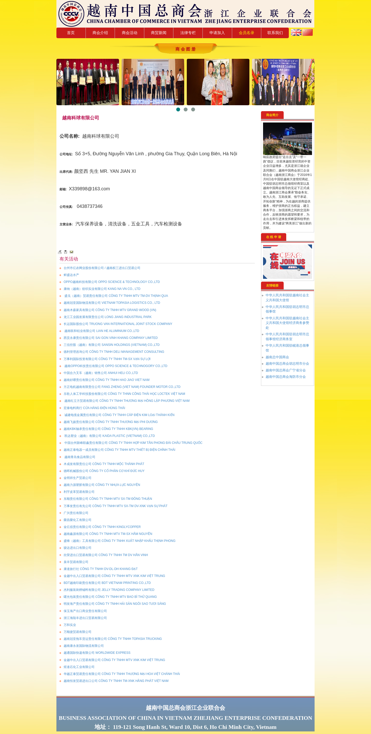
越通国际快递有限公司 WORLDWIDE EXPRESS (97, 653)
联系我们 (275, 32)
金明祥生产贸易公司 (77, 478)
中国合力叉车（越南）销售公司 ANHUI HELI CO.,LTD (101, 373)
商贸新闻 (158, 32)
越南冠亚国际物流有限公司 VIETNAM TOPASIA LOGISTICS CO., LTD (112, 303)
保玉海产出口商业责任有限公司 (85, 611)
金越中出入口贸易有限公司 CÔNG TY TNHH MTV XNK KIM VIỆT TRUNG (114, 576)
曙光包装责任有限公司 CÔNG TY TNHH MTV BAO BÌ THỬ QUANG (110, 597)
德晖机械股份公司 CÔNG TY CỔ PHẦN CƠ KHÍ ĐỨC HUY (104, 471)
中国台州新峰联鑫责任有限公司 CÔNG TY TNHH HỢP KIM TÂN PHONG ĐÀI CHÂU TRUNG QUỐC (133, 443)
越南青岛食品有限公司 (79, 457)
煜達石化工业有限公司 (79, 667)
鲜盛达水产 (71, 275)
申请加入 (217, 32)
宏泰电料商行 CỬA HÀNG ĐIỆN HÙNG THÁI (94, 408)
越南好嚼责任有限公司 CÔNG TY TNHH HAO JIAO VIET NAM (106, 380)
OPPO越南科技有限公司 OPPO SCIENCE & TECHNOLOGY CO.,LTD (112, 282)
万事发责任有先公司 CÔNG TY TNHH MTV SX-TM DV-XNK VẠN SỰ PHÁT (115, 506)
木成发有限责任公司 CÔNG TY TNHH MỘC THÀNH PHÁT (104, 464)
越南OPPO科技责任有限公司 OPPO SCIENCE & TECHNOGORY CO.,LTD (115, 366)
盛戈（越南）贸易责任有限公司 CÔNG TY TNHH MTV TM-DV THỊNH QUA (116, 296)
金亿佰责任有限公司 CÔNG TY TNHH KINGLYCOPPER (102, 527)
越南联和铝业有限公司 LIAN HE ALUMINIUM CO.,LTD (101, 331)
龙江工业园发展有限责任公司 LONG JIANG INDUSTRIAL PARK (107, 317)
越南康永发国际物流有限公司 (84, 646)
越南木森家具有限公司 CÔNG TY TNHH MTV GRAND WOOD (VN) (110, 310)
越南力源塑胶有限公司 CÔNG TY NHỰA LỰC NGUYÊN (102, 485)
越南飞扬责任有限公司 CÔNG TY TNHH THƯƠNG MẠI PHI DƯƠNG (111, 422)
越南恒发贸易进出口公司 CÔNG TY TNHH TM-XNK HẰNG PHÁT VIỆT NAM (116, 681)
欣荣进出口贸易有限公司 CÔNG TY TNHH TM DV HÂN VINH (106, 555)
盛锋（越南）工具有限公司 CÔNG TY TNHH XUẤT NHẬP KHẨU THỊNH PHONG (119, 541)
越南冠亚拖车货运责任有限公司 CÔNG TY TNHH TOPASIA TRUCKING (113, 639)
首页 (71, 32)
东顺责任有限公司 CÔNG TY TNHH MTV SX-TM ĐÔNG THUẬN (108, 499)
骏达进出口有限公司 (77, 548)
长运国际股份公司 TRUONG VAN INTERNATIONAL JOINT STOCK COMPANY (118, 324)
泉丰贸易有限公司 (76, 562)
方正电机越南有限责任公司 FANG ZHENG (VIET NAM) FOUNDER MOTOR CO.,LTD (122, 387)
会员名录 (246, 32)
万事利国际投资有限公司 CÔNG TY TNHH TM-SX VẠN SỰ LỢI (107, 359)
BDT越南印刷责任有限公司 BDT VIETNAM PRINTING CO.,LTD (107, 583)
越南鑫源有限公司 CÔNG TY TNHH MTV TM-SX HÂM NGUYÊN (108, 534)
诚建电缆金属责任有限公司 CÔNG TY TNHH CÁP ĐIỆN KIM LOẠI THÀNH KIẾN (119, 415)
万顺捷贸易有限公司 (77, 632)
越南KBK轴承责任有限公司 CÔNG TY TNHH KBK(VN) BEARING (108, 429)
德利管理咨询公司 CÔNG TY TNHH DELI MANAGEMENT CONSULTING (114, 352)
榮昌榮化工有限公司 (77, 520)
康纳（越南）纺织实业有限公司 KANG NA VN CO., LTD (102, 289)
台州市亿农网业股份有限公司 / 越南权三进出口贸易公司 (102, 268)
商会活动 (129, 32)
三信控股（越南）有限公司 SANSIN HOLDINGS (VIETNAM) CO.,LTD (111, 345)
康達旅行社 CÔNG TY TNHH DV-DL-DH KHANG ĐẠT (101, 569)
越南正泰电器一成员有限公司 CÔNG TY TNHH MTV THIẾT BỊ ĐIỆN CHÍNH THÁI (119, 450)
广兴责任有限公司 (76, 513)
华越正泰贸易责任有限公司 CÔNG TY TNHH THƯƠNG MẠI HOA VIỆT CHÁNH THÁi (122, 674)
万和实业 (70, 625)
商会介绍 (100, 32)
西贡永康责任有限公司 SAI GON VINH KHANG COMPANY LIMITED (111, 338)
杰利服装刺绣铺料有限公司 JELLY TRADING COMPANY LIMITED (109, 590)
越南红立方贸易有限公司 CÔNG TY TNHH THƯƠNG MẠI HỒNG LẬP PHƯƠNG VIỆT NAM (127, 401)
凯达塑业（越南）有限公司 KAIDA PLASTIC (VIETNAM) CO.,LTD (109, 436)
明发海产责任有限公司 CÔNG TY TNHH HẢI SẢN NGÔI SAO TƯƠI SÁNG (115, 604)
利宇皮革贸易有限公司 (79, 492)
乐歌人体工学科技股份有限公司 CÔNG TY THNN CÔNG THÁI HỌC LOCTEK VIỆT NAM (124, 394)
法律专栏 (188, 32)
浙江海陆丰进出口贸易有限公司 (85, 618)
